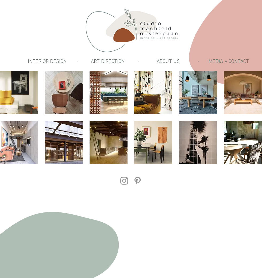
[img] (243, 142)
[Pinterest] (137, 181)
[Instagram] (124, 181)
